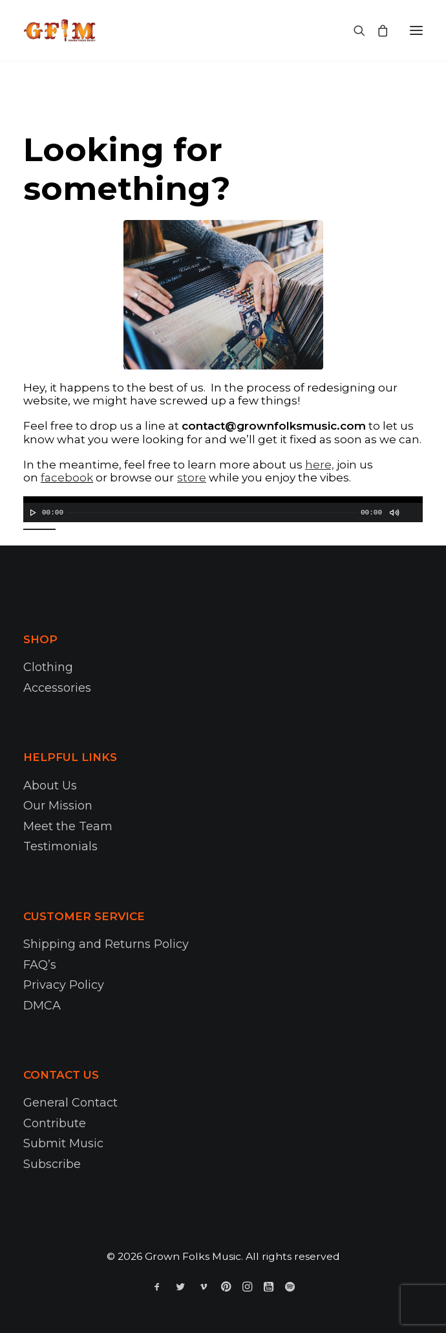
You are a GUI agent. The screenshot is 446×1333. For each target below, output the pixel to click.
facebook (67, 477)
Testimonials (60, 846)
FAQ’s (39, 965)
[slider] (213, 512)
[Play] (32, 512)
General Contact (70, 1103)
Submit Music (63, 1143)
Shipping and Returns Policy (106, 944)
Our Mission (57, 806)
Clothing (48, 667)
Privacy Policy (63, 985)
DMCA (42, 1005)
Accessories (57, 688)
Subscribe (52, 1164)
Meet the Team (67, 826)
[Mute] (393, 512)
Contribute (54, 1123)
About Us (50, 785)
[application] (223, 509)
